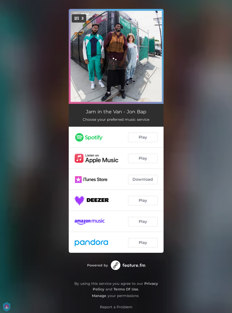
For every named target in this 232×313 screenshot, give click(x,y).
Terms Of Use (125, 289)
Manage (99, 295)
